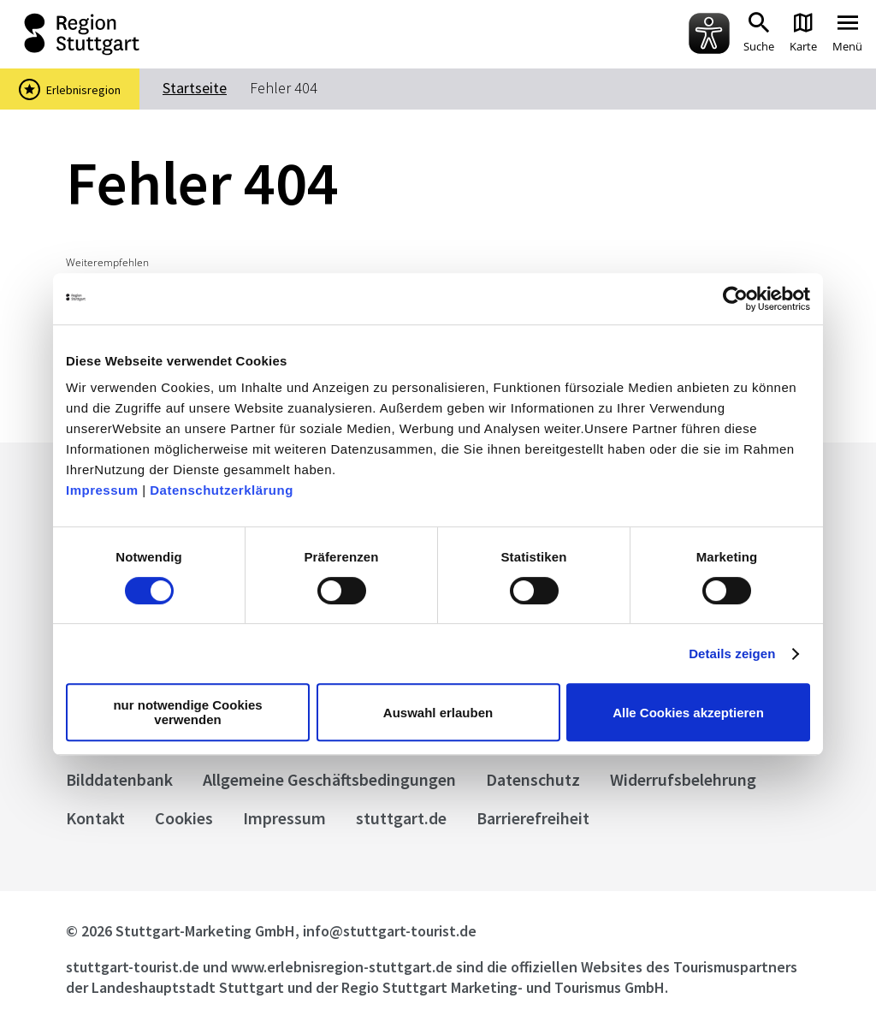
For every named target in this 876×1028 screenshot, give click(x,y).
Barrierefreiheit (532, 818)
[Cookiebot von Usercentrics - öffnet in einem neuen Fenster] (735, 299)
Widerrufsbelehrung (683, 779)
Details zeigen (732, 653)
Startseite (195, 88)
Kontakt (95, 818)
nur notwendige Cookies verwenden (187, 712)
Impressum (102, 490)
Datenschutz (533, 779)
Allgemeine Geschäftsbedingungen (329, 779)
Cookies (184, 818)
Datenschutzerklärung (221, 490)
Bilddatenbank (119, 779)
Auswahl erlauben (438, 712)
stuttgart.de (401, 818)
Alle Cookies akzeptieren (688, 712)
